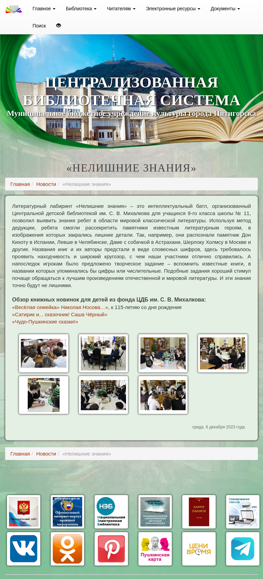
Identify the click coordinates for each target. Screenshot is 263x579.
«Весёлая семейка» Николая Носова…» (60, 307)
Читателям (121, 8)
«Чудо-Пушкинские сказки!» (45, 321)
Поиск (39, 25)
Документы (225, 8)
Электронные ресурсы (173, 8)
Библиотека (81, 8)
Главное (44, 8)
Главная (20, 184)
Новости (46, 184)
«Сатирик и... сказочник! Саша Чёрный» (59, 314)
